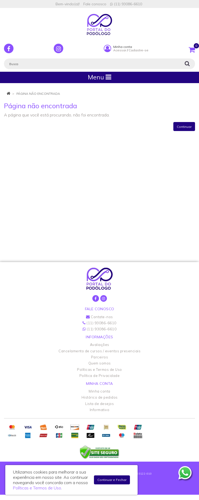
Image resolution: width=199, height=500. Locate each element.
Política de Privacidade (99, 375)
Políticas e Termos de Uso (99, 369)
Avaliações (99, 345)
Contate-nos (99, 317)
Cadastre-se (138, 50)
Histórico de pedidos (100, 397)
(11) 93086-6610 (126, 4)
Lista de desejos (99, 404)
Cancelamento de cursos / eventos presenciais (99, 351)
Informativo (100, 410)
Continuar (184, 127)
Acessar (119, 50)
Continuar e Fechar (111, 480)
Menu (99, 77)
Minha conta (99, 391)
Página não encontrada (38, 94)
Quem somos (99, 363)
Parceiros (99, 357)
